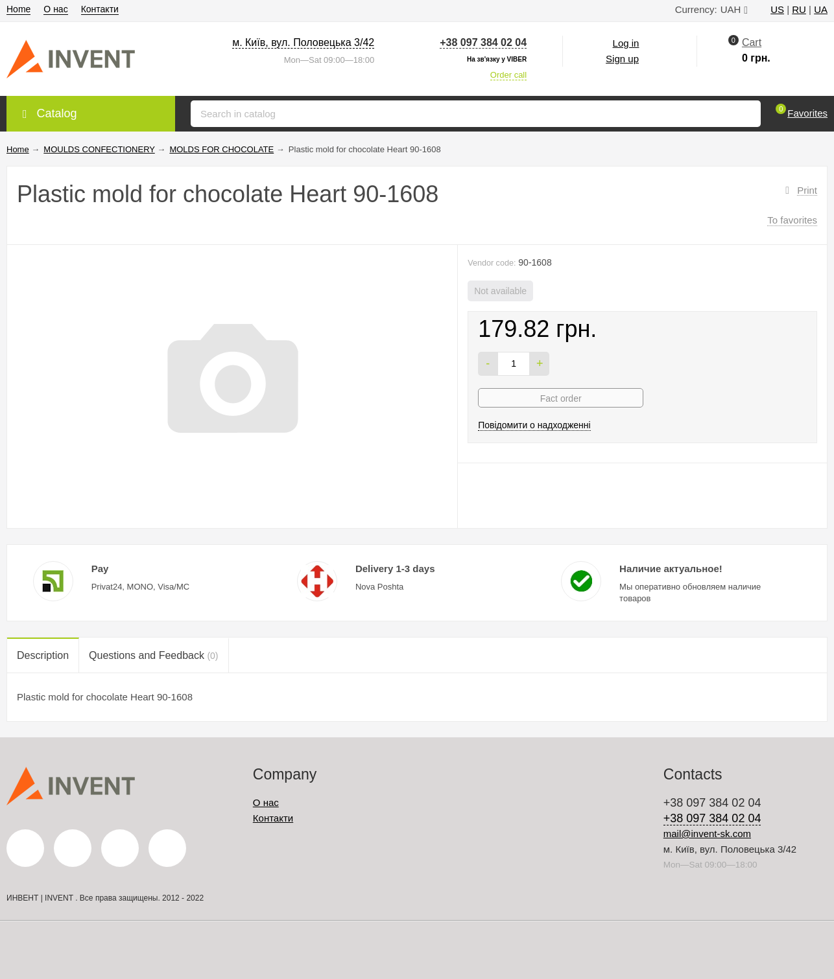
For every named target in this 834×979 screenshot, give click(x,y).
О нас (55, 9)
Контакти (100, 9)
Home (18, 9)
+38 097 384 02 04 (483, 42)
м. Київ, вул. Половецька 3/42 (303, 42)
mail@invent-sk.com (707, 833)
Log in (626, 43)
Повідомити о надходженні (534, 425)
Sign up (622, 58)
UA (821, 9)
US (777, 9)
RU (799, 9)
